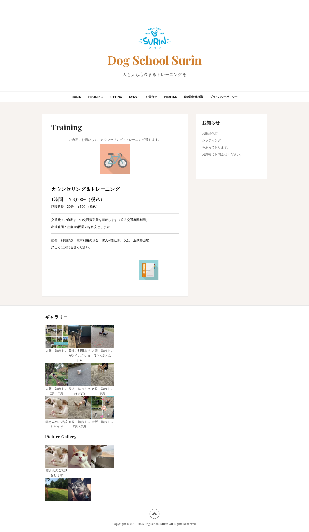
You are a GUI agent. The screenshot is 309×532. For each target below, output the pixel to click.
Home (76, 97)
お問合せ (151, 97)
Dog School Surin (154, 60)
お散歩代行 (210, 133)
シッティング (211, 140)
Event (134, 97)
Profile (170, 97)
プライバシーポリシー (223, 97)
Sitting (116, 97)
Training (95, 97)
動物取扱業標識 (193, 97)
